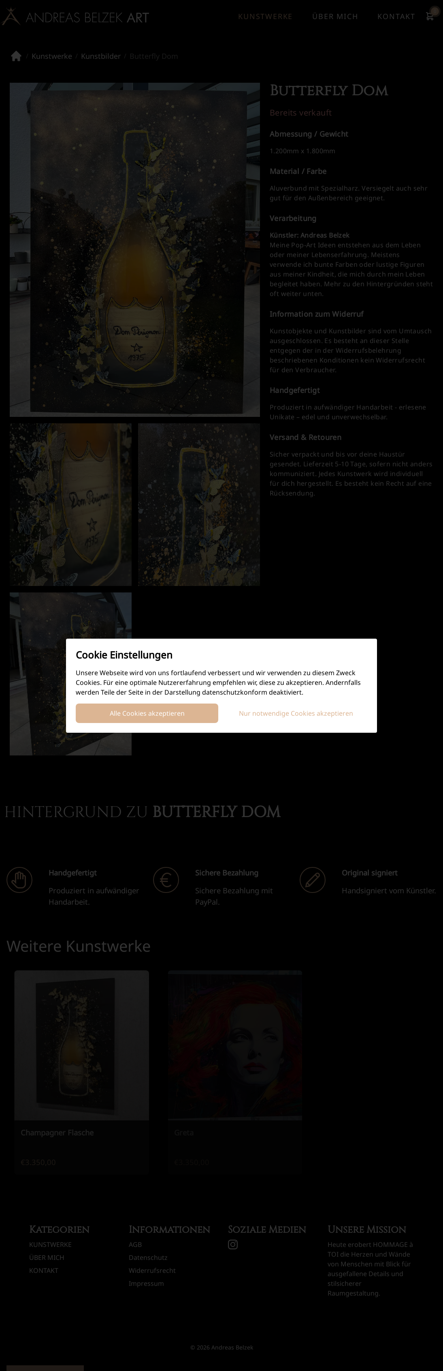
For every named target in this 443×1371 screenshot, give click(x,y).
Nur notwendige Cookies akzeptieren (296, 713)
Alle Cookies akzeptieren (147, 713)
